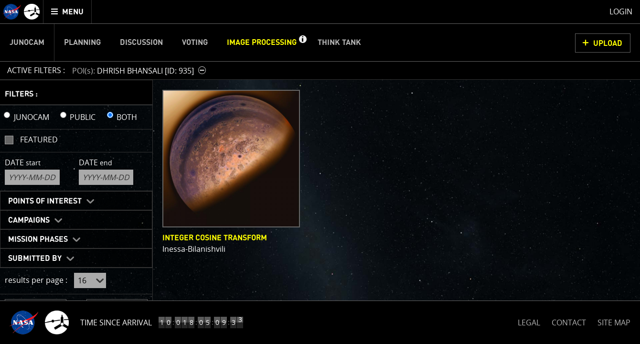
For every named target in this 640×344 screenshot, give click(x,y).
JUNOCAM (31, 117)
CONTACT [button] (569, 322)
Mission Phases (38, 239)
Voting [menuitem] (195, 42)
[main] (320, 172)
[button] (302, 42)
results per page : (36, 280)
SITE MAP (613, 322)
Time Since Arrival (116, 322)
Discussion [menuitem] (141, 42)
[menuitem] (67, 11)
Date (23, 162)
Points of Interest (45, 201)
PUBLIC (83, 117)
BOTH (127, 117)
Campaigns (29, 220)
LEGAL (529, 321)
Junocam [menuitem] (27, 42)
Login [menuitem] (620, 11)
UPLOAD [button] (607, 43)
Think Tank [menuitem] (339, 42)
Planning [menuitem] (82, 42)
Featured (39, 139)
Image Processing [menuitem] (262, 42)
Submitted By (35, 258)
